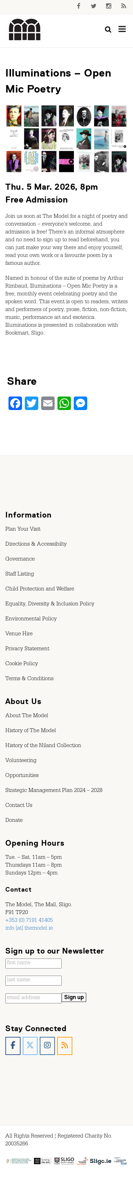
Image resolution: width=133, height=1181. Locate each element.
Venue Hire (19, 634)
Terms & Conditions (29, 679)
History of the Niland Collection (43, 746)
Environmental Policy (31, 620)
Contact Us (18, 806)
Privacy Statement (27, 649)
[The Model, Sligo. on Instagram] (47, 1046)
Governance (20, 560)
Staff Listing (19, 575)
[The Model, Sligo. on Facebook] (13, 1046)
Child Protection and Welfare (39, 590)
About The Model (26, 716)
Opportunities (22, 776)
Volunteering (21, 761)
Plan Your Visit (22, 530)
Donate (14, 821)
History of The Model (30, 731)
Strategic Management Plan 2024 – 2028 (53, 791)
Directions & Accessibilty (36, 545)
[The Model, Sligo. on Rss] (64, 1046)
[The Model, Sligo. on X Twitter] (30, 1046)
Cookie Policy (21, 664)
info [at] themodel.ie (29, 929)
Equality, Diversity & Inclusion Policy (49, 605)
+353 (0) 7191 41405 (29, 921)
